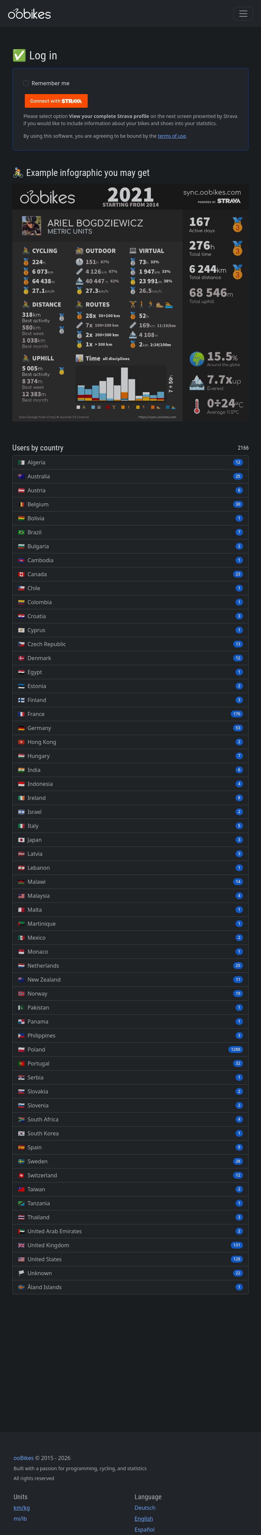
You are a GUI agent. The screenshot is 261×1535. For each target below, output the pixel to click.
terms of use (172, 136)
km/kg (22, 1507)
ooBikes (24, 1458)
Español (145, 1529)
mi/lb (20, 1518)
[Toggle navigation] (243, 13)
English (144, 1518)
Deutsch (145, 1507)
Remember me (51, 83)
